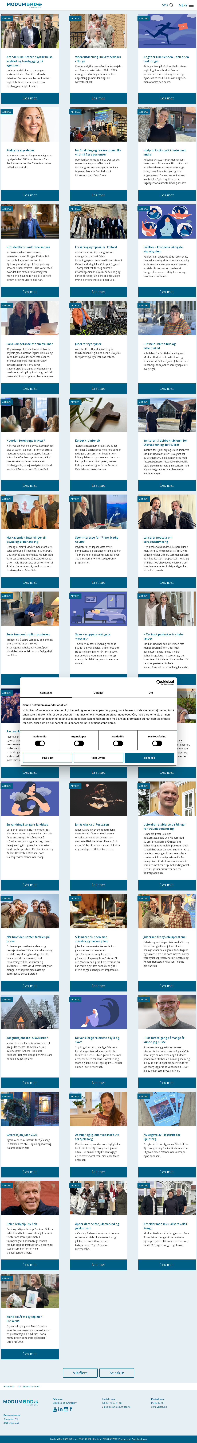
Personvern (124, 1439)
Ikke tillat (47, 757)
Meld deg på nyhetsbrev (65, 1403)
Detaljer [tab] (98, 692)
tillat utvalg (98, 757)
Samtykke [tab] (46, 692)
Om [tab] (150, 692)
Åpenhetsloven (139, 1439)
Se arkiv (117, 1373)
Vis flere (80, 1373)
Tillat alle (149, 757)
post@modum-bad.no (120, 1407)
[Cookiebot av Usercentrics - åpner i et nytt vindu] (159, 682)
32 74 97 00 (116, 1403)
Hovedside (8, 1386)
